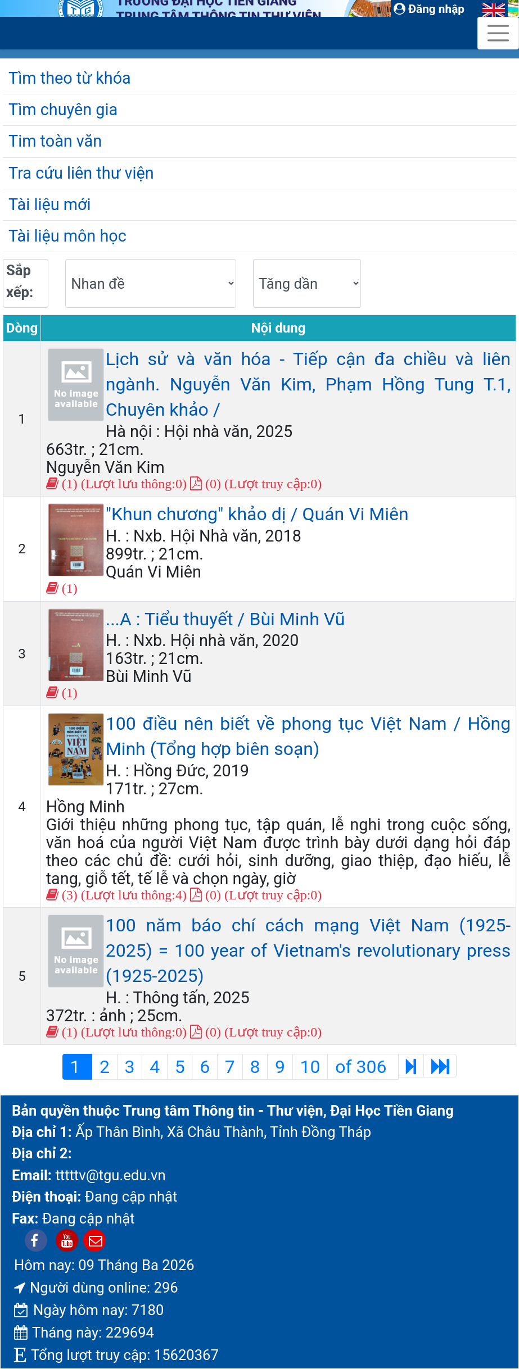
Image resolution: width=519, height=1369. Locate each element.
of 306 (363, 1066)
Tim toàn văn (55, 141)
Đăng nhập (429, 9)
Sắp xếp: (19, 281)
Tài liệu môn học (67, 235)
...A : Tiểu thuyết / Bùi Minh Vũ (225, 619)
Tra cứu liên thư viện (81, 173)
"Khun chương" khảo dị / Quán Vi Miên (257, 514)
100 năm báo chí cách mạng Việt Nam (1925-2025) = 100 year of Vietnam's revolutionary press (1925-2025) (308, 950)
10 (310, 1066)
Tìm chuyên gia (63, 109)
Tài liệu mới (49, 204)
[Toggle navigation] (498, 33)
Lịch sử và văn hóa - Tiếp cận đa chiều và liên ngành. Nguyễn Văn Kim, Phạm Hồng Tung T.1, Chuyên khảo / (308, 384)
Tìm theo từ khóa (69, 78)
